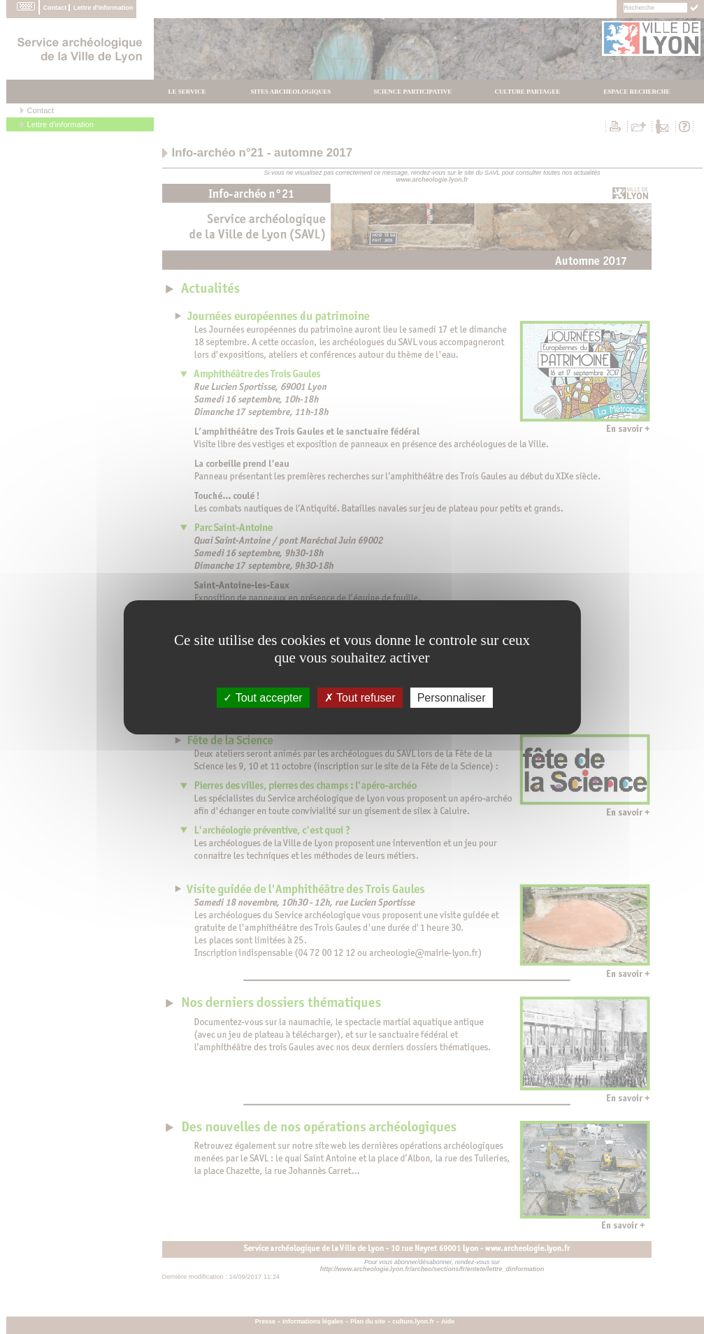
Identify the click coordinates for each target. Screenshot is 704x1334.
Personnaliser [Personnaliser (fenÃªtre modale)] (451, 697)
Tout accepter (262, 697)
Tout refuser (360, 697)
